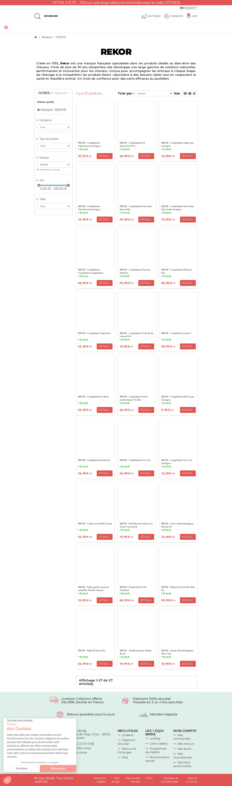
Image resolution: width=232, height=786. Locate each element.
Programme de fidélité (155, 750)
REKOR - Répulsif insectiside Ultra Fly (178, 588)
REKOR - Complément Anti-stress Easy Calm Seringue (177, 208)
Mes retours (185, 743)
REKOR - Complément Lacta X (176, 333)
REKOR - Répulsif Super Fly (91, 650)
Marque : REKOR (53, 110)
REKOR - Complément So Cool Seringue (176, 461)
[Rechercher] (67, 16)
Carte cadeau (159, 743)
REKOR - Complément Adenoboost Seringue (89, 144)
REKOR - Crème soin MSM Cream (95, 523)
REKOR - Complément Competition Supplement (90, 271)
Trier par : (126, 93)
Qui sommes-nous (76, 748)
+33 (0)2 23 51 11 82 (78, 744)
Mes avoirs (184, 748)
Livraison (128, 735)
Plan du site (115, 780)
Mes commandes (181, 736)
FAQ (125, 757)
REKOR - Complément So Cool (135, 460)
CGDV (149, 778)
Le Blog (155, 738)
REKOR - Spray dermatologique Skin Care (177, 652)
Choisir (141, 93)
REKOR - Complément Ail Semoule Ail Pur (132, 144)
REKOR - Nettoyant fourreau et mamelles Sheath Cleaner (93, 588)
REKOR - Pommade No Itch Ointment (133, 588)
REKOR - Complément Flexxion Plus (176, 271)
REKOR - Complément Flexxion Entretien (135, 271)
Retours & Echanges (127, 750)
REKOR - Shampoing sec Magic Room (136, 652)
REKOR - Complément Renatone (94, 460)
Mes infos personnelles (182, 764)
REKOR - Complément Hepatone (94, 333)
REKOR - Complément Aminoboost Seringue (89, 208)
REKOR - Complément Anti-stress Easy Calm (136, 208)
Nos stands (154, 16)
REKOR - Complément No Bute (93, 396)
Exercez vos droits (191, 780)
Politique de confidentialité (169, 780)
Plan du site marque (133, 780)
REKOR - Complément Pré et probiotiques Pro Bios (134, 398)
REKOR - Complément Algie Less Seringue (177, 144)
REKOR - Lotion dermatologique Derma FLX (177, 525)
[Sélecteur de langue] (188, 7)
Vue (177, 93)
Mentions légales (100, 780)
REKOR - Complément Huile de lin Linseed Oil (137, 335)
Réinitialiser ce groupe (50, 170)
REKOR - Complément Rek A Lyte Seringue (177, 398)
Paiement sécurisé (126, 741)
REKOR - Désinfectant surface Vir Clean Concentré (136, 525)
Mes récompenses (182, 755)
